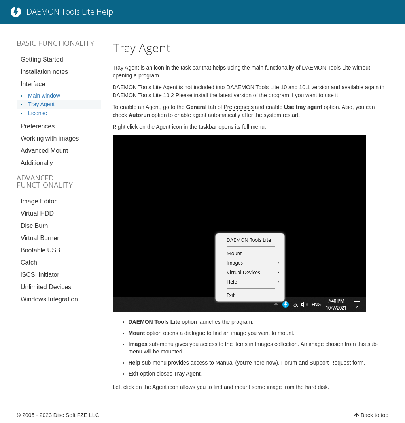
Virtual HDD (37, 213)
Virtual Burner (40, 238)
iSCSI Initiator (40, 274)
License (37, 113)
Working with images (50, 138)
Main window (44, 95)
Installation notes (44, 71)
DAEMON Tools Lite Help (69, 11)
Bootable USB (41, 250)
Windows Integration (49, 299)
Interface (33, 84)
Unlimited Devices (46, 287)
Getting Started (42, 59)
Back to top (374, 415)
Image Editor (39, 201)
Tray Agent (41, 104)
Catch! (30, 262)
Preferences (38, 126)
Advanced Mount (44, 150)
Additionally (37, 163)
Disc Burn (34, 225)
